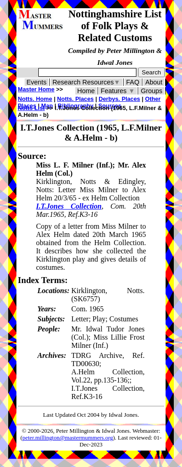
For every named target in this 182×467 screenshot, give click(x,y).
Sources (110, 105)
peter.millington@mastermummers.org (67, 438)
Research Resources (86, 82)
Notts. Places (75, 98)
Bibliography (76, 105)
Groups (151, 90)
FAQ (133, 82)
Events (36, 82)
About (153, 82)
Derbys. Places (119, 98)
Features (118, 90)
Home (85, 90)
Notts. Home (35, 98)
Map (47, 105)
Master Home (36, 89)
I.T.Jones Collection (69, 206)
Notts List (31, 108)
